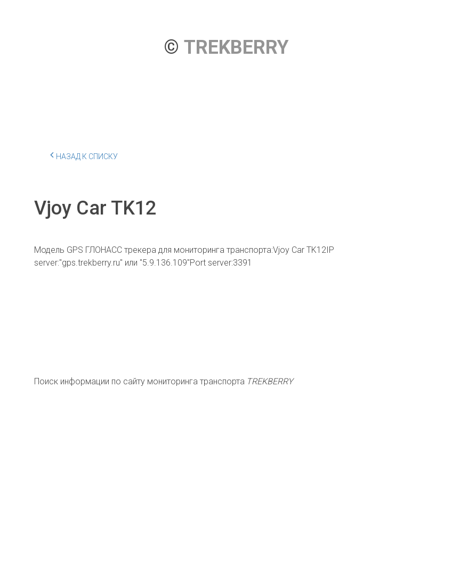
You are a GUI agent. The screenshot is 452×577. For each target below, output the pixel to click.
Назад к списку (84, 155)
